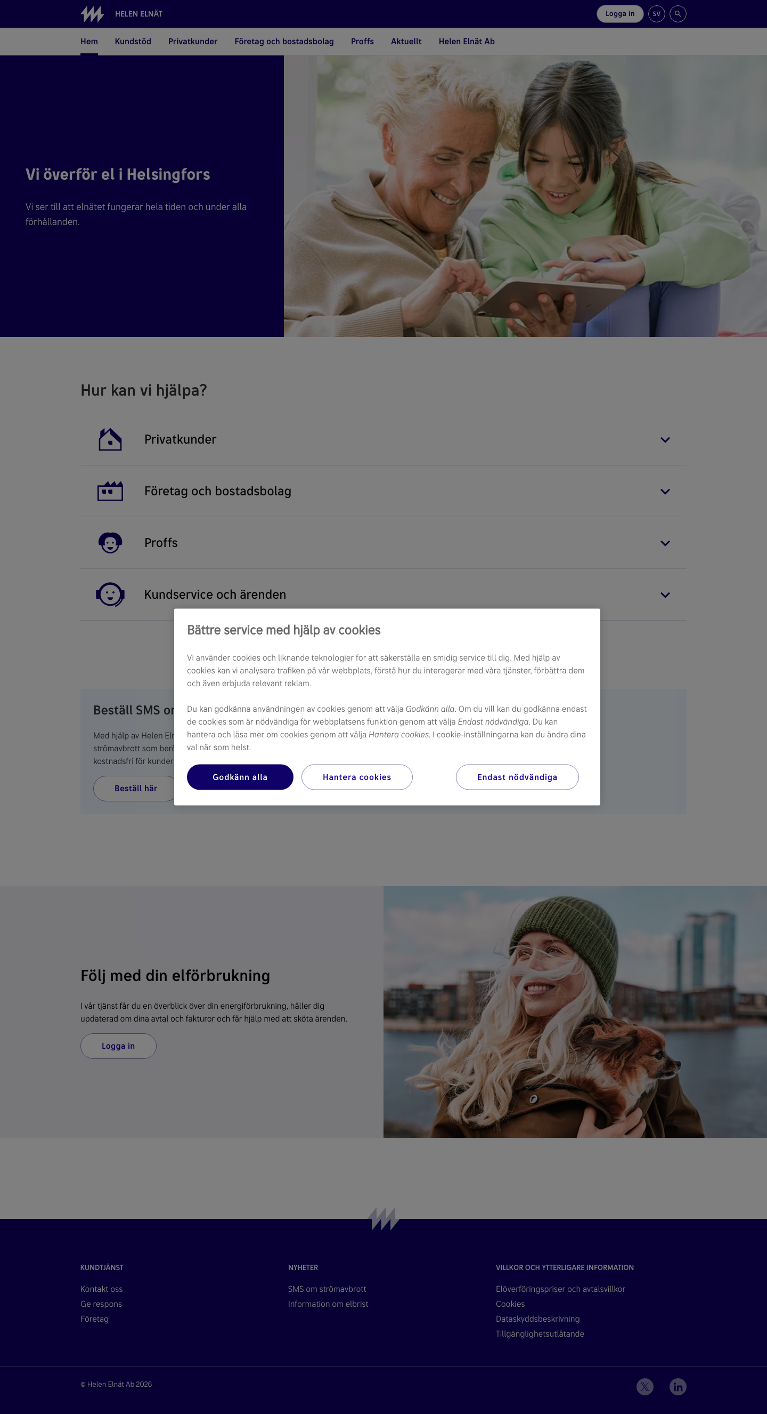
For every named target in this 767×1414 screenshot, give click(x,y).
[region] (387, 707)
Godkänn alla (240, 777)
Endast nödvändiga (517, 777)
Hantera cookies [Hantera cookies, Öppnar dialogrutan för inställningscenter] (357, 777)
